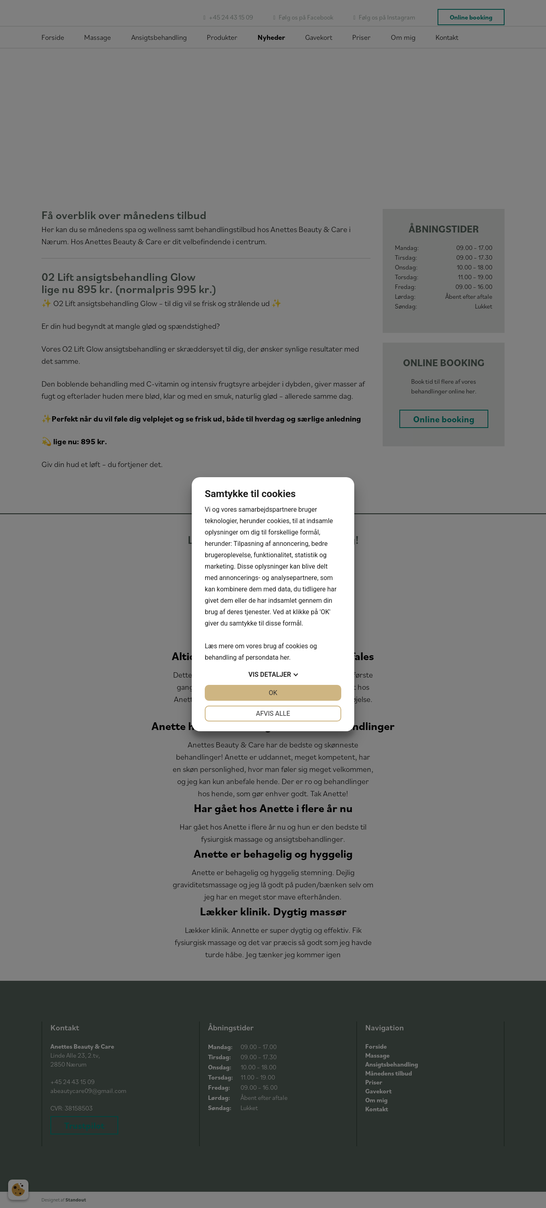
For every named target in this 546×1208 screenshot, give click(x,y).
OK (273, 693)
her (284, 657)
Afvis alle (273, 713)
